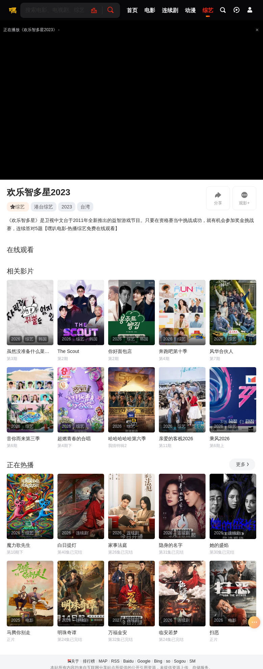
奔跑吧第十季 (173, 351)
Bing (158, 661)
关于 (75, 661)
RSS (115, 661)
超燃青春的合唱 (74, 438)
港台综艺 (43, 206)
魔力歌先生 (18, 545)
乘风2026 (220, 438)
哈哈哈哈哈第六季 (127, 438)
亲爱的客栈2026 (176, 438)
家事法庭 (117, 545)
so (168, 661)
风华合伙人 (221, 351)
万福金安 (117, 632)
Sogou (180, 661)
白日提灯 (66, 545)
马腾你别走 (18, 632)
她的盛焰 (219, 545)
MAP (103, 661)
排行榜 (89, 661)
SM (192, 661)
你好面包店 (120, 351)
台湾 (85, 206)
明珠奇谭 (66, 632)
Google (143, 661)
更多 (243, 464)
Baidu (128, 661)
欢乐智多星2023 (38, 192)
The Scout (68, 351)
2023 (67, 206)
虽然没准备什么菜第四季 (30, 351)
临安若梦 (168, 632)
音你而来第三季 (23, 438)
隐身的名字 (171, 545)
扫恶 (214, 632)
